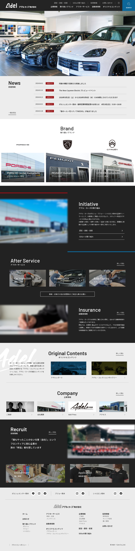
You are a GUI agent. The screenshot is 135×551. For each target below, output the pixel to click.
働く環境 (106, 521)
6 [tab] (128, 73)
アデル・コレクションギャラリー (58, 533)
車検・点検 (50, 516)
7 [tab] (131, 73)
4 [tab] (122, 73)
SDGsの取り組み (79, 3)
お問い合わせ (107, 3)
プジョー (26, 529)
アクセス (82, 523)
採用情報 (93, 3)
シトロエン (26, 531)
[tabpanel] (67, 43)
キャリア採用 (107, 519)
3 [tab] (118, 73)
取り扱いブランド (66, 7)
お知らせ (25, 519)
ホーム (25, 514)
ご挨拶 (81, 516)
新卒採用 (106, 516)
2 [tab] (115, 73)
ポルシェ (26, 526)
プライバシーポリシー (19, 545)
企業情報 (54, 7)
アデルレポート (52, 531)
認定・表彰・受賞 (61, 3)
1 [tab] (112, 73)
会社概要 (82, 519)
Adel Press (83, 521)
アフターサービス (82, 7)
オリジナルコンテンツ (111, 7)
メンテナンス (51, 519)
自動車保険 (96, 7)
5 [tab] (125, 73)
